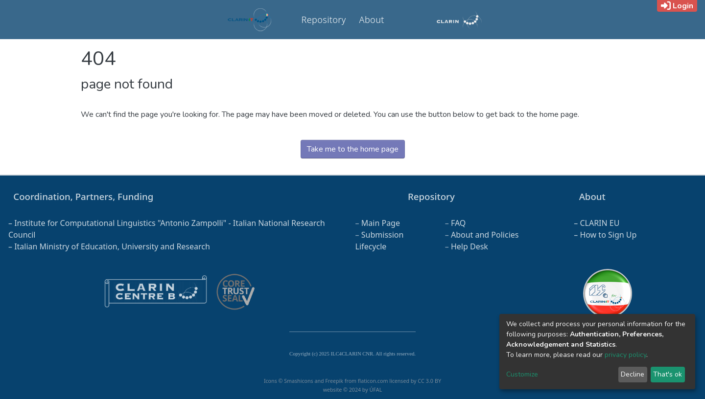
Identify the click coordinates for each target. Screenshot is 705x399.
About (371, 19)
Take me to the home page (353, 149)
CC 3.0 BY (429, 380)
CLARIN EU (599, 223)
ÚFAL (375, 389)
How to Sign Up (608, 234)
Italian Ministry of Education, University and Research (112, 246)
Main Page (380, 223)
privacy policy (625, 354)
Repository (324, 19)
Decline (632, 374)
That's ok (667, 374)
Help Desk (469, 246)
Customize (522, 374)
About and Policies (485, 234)
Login (677, 5)
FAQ (458, 223)
